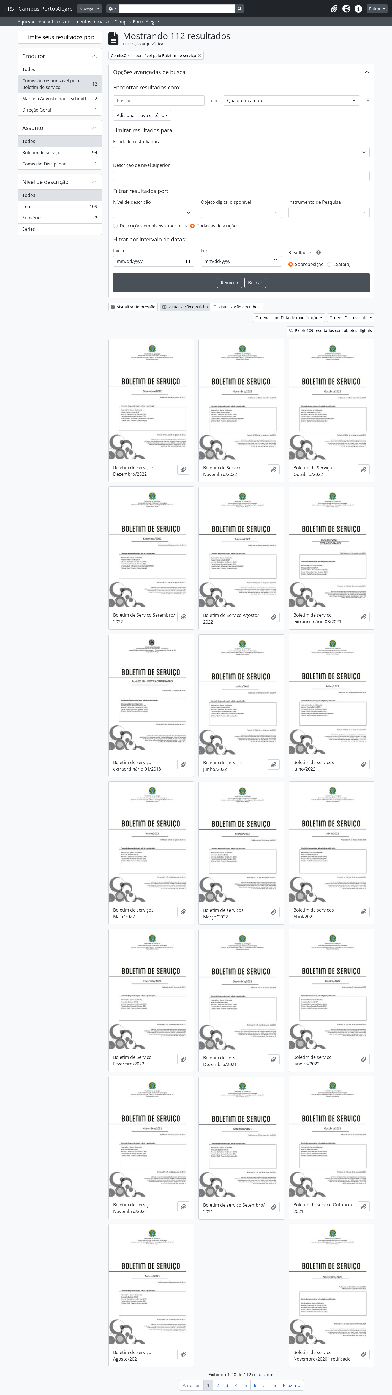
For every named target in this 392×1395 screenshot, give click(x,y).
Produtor (33, 56)
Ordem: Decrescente (349, 317)
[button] (334, 9)
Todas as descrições (218, 226)
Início (118, 251)
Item (59, 207)
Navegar (88, 8)
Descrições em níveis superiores (153, 226)
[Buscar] (159, 100)
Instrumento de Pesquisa (314, 202)
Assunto (32, 128)
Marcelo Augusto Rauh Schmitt (59, 99)
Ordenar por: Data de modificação (287, 317)
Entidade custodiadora (136, 141)
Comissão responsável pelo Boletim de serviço (59, 84)
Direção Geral (59, 111)
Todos (28, 69)
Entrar (375, 8)
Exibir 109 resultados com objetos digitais (330, 330)
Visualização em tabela (237, 306)
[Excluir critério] (368, 100)
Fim (204, 251)
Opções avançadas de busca (149, 72)
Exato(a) (342, 264)
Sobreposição (309, 264)
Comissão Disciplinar (59, 165)
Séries (59, 230)
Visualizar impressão (133, 306)
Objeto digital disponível (226, 202)
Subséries (59, 219)
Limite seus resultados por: (59, 37)
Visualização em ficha (185, 306)
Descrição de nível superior (141, 165)
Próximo (291, 1385)
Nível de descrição (45, 182)
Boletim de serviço (59, 153)
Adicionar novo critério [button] (140, 115)
